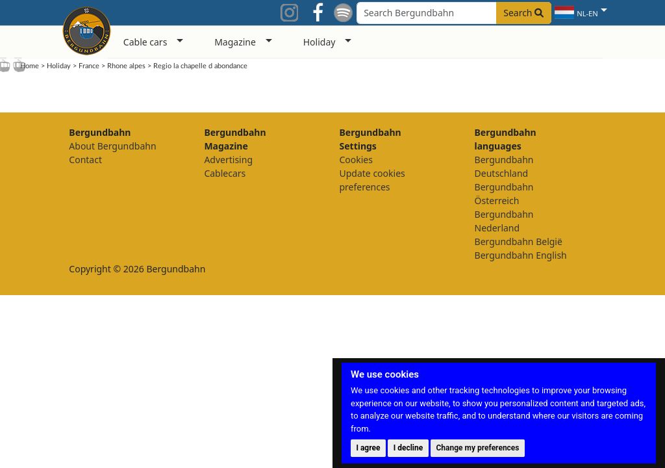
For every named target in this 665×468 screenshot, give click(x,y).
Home (29, 66)
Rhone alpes (126, 66)
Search (523, 12)
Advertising (228, 159)
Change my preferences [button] (478, 447)
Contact (85, 159)
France (89, 66)
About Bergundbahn (112, 146)
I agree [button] (368, 447)
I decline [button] (408, 447)
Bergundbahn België (518, 241)
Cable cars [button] (145, 42)
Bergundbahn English (521, 255)
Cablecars (224, 173)
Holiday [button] (319, 42)
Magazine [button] (235, 42)
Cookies (355, 159)
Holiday (59, 66)
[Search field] (454, 13)
